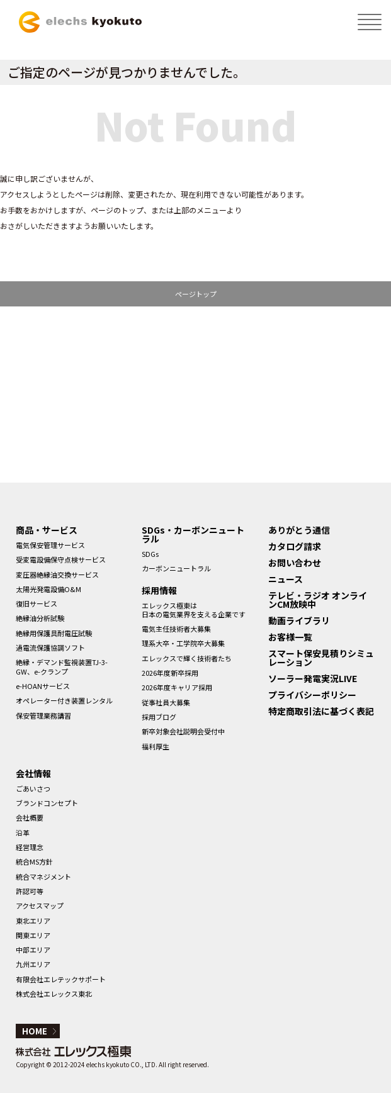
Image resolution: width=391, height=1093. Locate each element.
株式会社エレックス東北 (54, 994)
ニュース (285, 579)
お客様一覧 (290, 637)
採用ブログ (159, 717)
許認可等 (29, 891)
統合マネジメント (43, 877)
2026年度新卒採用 (170, 673)
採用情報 (159, 590)
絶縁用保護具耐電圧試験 (54, 633)
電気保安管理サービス (50, 545)
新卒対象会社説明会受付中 (183, 731)
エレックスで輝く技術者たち (187, 658)
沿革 (23, 832)
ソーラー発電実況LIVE (312, 678)
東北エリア (33, 921)
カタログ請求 (294, 546)
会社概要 (29, 817)
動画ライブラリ (299, 620)
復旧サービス (36, 603)
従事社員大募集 (166, 702)
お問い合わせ (294, 562)
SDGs (150, 554)
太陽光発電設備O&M (48, 589)
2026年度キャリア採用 (177, 687)
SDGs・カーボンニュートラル (193, 534)
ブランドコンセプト (47, 803)
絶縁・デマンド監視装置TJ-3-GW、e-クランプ (62, 666)
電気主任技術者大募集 (176, 629)
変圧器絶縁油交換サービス (57, 574)
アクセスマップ (40, 905)
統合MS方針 (34, 861)
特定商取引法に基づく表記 (321, 711)
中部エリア (33, 949)
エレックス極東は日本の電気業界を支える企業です (194, 609)
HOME (34, 1031)
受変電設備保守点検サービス (61, 559)
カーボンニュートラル (176, 568)
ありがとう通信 (299, 530)
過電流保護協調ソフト (50, 647)
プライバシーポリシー (312, 694)
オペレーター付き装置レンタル (64, 700)
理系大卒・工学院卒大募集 (183, 643)
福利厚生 (155, 746)
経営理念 (29, 847)
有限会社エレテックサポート (61, 979)
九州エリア (33, 964)
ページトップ (196, 294)
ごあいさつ (33, 788)
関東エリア (33, 935)
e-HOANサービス (43, 686)
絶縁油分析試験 (40, 618)
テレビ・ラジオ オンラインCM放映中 (317, 599)
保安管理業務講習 (43, 715)
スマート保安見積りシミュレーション (321, 657)
